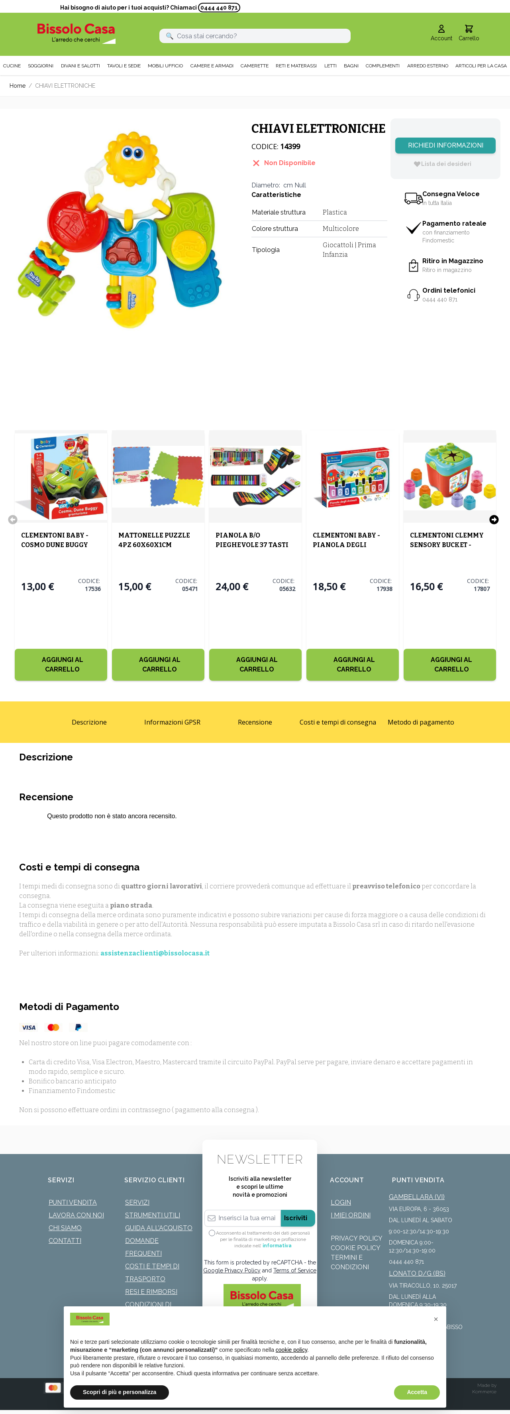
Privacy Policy (356, 1238)
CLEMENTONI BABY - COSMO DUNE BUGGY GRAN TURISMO (54, 545)
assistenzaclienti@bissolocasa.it (155, 953)
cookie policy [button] (291, 1350)
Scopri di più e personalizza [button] (119, 1392)
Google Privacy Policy (232, 1270)
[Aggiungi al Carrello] (60, 665)
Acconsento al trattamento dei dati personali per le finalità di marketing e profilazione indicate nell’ (263, 1239)
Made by (486, 1385)
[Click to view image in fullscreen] (122, 231)
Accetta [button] (417, 1392)
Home (18, 86)
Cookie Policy (356, 1248)
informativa (277, 1246)
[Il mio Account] (441, 33)
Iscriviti (295, 1218)
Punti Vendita (73, 1202)
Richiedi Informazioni (445, 145)
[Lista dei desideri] (442, 164)
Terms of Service (294, 1270)
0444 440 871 (219, 7)
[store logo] (76, 34)
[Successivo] (494, 519)
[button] (436, 1319)
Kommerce (484, 1391)
